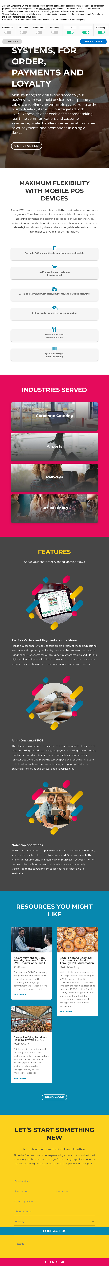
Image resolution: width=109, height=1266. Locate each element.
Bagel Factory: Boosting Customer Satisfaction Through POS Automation (77, 960)
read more (20, 994)
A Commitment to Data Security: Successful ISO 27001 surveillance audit (30, 960)
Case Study (27, 1044)
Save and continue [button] (93, 41)
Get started (27, 145)
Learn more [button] (12, 41)
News (23, 967)
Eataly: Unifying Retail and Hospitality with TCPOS (31, 1039)
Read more (54, 1097)
